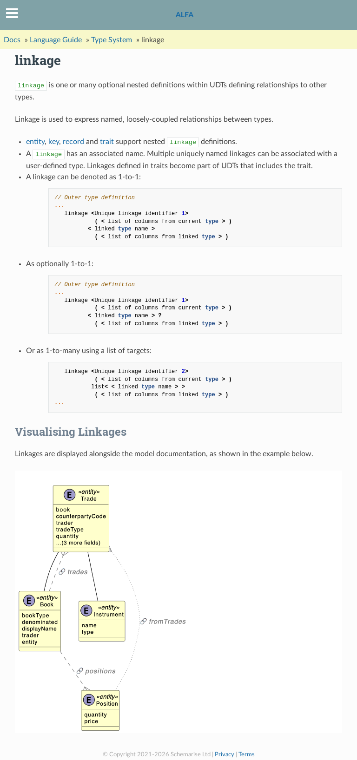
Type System (111, 40)
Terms (246, 754)
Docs (12, 40)
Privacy (224, 754)
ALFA (185, 14)
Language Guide (56, 40)
